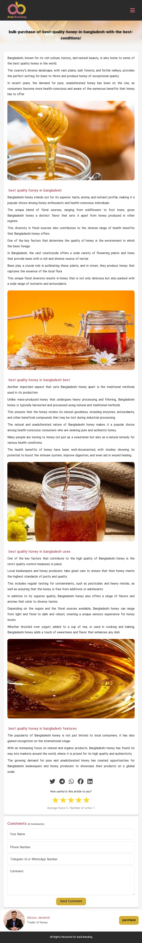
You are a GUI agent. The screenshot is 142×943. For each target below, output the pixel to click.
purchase (129, 920)
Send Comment (71, 901)
